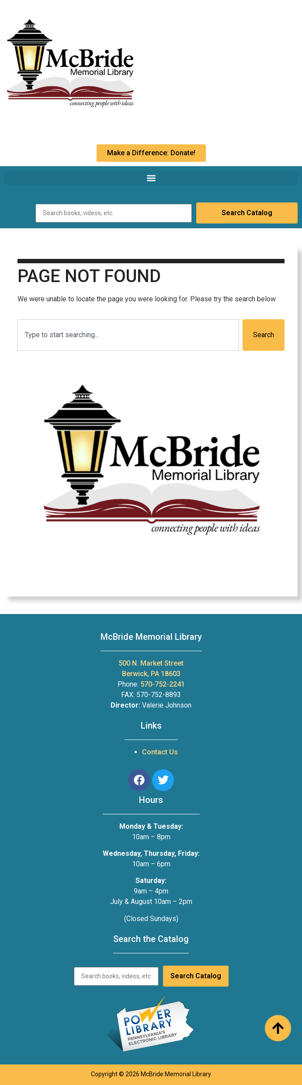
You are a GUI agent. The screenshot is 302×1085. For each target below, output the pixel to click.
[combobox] (128, 335)
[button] (151, 178)
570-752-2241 (162, 684)
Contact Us (160, 752)
